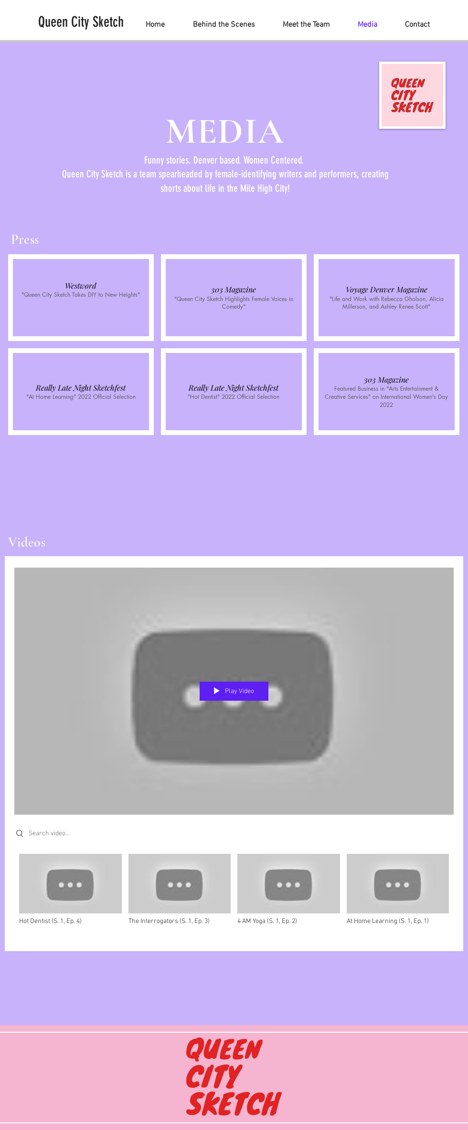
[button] (81, 297)
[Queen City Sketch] (81, 21)
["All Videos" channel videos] (234, 895)
